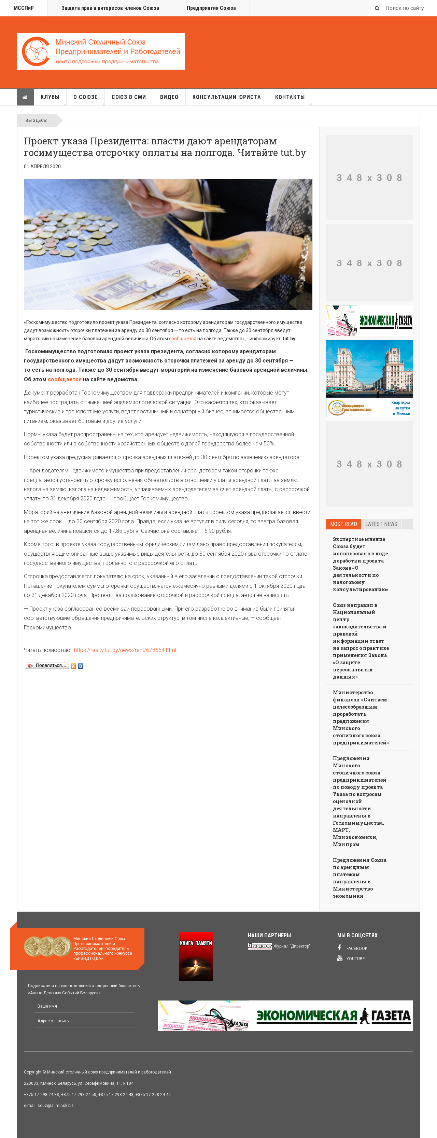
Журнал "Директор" (291, 946)
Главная (25, 97)
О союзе (89, 99)
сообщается (182, 338)
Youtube (351, 958)
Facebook (352, 948)
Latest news (381, 524)
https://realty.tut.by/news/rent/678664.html (125, 650)
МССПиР (24, 8)
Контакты (293, 99)
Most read (343, 524)
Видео (169, 97)
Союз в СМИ (129, 97)
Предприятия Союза (211, 8)
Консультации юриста (227, 97)
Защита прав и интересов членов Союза (110, 8)
